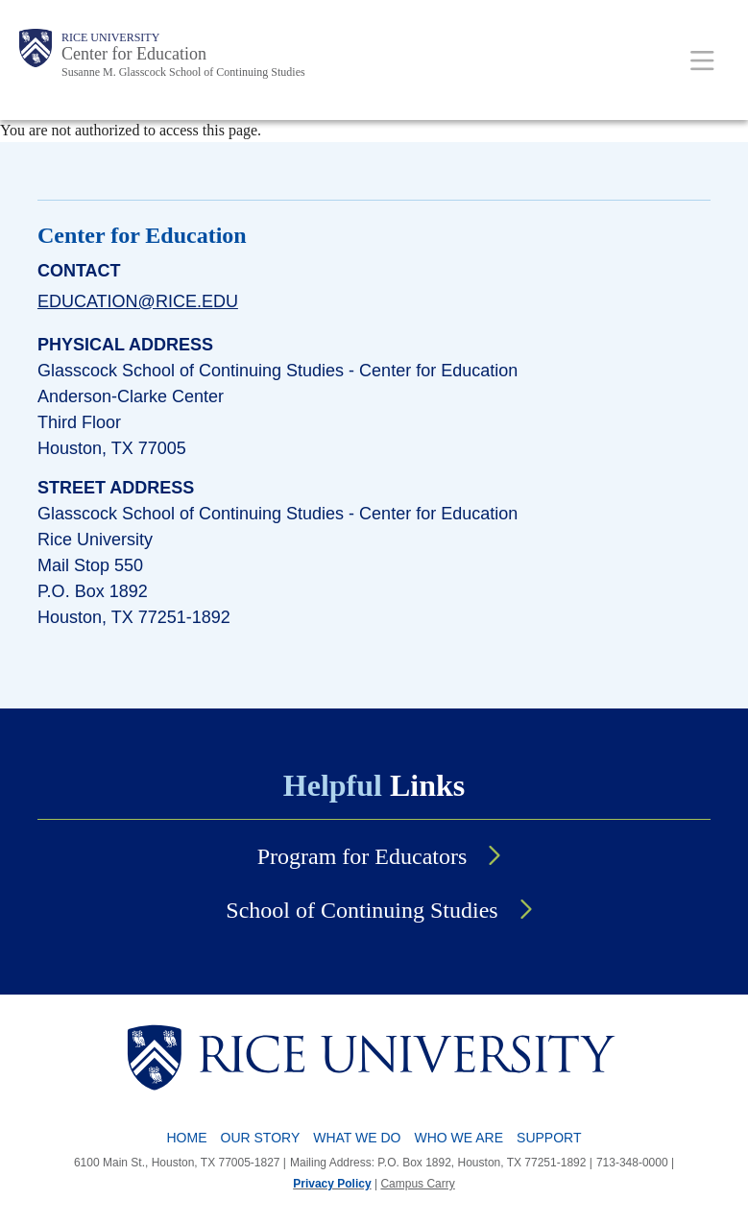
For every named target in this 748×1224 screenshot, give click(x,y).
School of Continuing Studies (361, 910)
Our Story (261, 1137)
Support (549, 1137)
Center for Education (133, 53)
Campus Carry (417, 1183)
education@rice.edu (137, 301)
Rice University (110, 37)
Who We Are (459, 1137)
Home (187, 1137)
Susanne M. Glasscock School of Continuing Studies (183, 72)
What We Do (356, 1137)
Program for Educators (362, 856)
